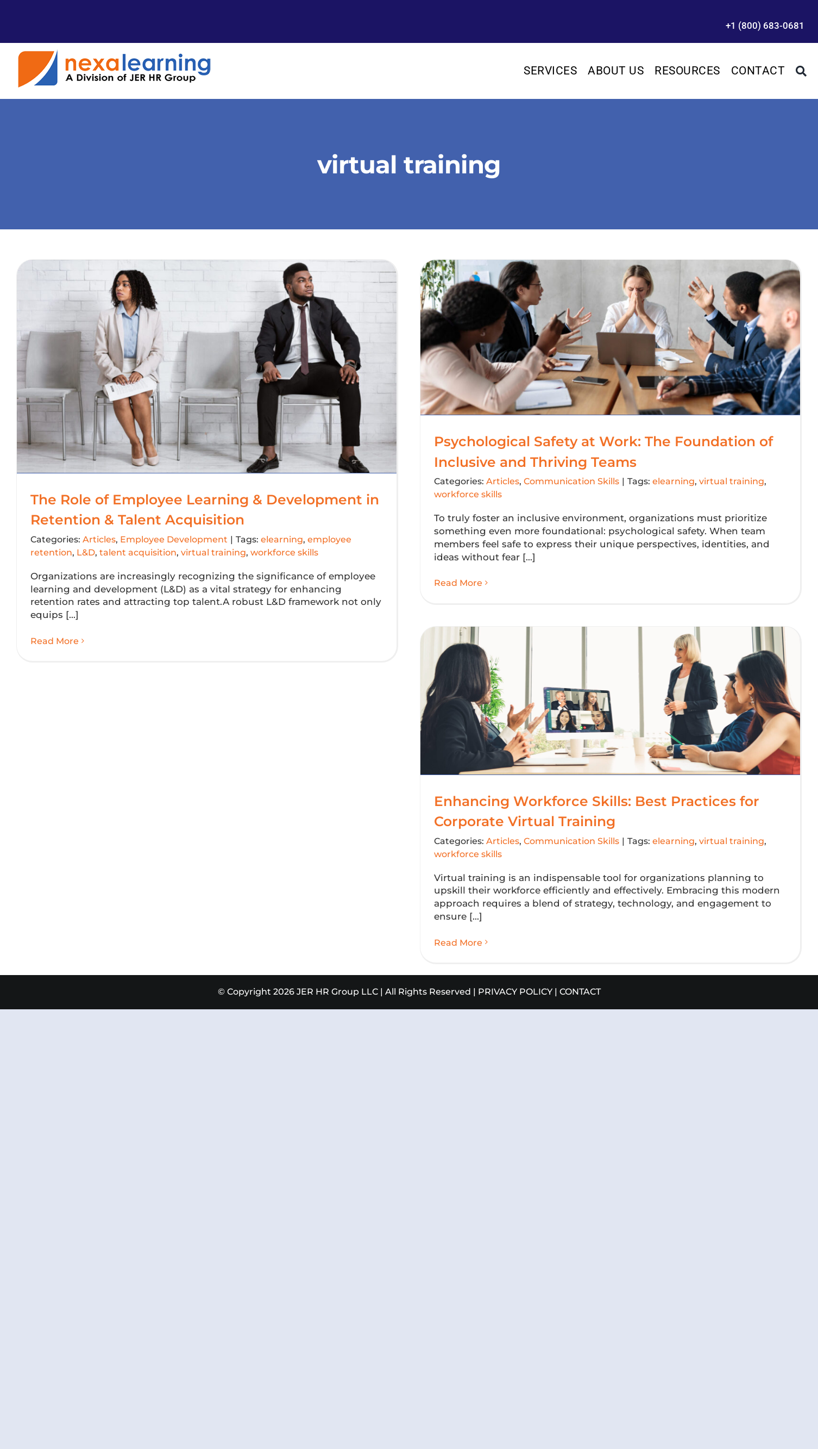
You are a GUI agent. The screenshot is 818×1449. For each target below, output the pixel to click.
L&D (86, 552)
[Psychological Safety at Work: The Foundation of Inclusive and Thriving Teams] (610, 337)
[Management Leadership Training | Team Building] (114, 52)
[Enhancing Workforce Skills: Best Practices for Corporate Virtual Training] (610, 700)
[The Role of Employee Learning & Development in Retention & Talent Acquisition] (207, 366)
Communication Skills (571, 481)
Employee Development (174, 539)
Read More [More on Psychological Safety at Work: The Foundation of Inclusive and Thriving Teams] (458, 583)
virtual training (213, 552)
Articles (99, 539)
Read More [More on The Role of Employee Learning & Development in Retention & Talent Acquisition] (54, 641)
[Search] (801, 71)
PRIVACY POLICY (515, 991)
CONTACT (580, 991)
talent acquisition (138, 552)
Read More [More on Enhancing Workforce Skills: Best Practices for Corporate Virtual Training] (458, 943)
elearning (282, 539)
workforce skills (284, 552)
